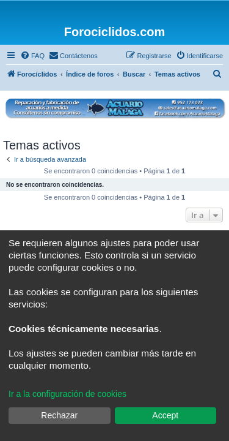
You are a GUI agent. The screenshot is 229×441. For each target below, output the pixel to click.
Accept (165, 415)
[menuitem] (32, 55)
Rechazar (59, 415)
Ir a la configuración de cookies (67, 394)
